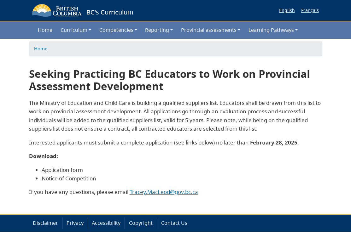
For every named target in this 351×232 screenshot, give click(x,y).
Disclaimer (45, 222)
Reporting (157, 29)
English (287, 10)
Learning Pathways (271, 29)
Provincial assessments (209, 29)
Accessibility (106, 222)
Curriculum (74, 29)
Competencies (116, 29)
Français (310, 10)
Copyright (141, 222)
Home (45, 29)
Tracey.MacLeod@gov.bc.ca (164, 191)
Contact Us (174, 222)
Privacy (75, 222)
